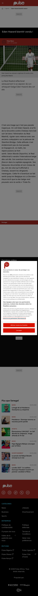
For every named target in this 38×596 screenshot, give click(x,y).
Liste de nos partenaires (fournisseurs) (14, 318)
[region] (19, 298)
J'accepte (19, 330)
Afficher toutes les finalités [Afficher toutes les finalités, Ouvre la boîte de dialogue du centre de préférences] (19, 325)
